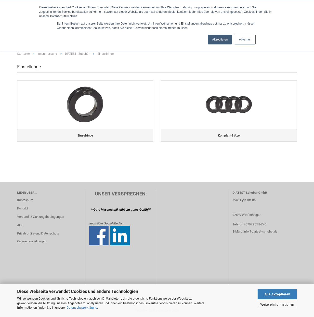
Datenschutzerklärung (81, 307)
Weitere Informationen (277, 304)
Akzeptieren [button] (220, 39)
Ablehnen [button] (245, 39)
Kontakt (22, 208)
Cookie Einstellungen (31, 241)
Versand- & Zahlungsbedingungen (40, 217)
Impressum (25, 200)
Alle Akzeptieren (277, 294)
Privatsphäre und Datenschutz (38, 233)
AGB (20, 225)
